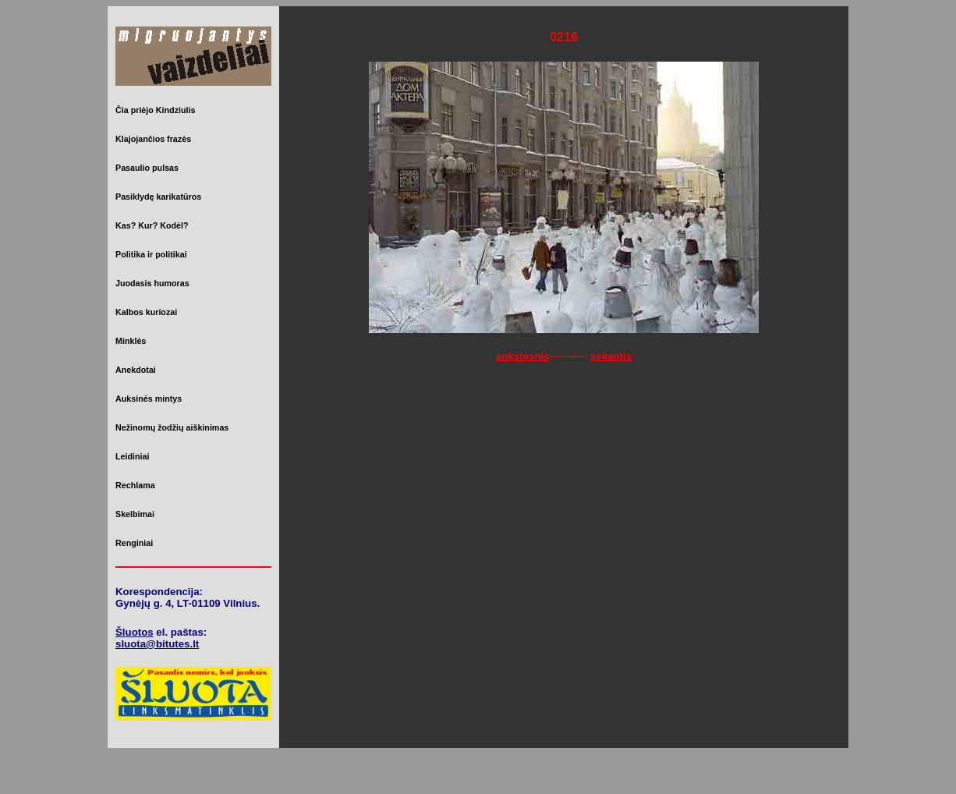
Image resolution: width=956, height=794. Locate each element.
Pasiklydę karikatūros (158, 196)
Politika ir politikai (151, 254)
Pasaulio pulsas (147, 167)
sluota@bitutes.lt (157, 644)
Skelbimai (134, 514)
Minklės (130, 341)
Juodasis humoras (152, 283)
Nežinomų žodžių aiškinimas (171, 427)
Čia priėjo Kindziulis (155, 110)
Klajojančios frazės (153, 139)
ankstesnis (523, 356)
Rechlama (135, 485)
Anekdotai (135, 369)
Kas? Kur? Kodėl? (152, 225)
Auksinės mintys (148, 398)
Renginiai (134, 543)
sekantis (611, 356)
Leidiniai (132, 456)
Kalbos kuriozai (146, 312)
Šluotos (134, 632)
